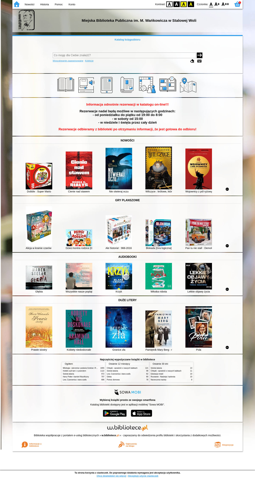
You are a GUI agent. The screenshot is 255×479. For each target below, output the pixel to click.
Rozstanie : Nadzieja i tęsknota (163, 377)
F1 (217, 3)
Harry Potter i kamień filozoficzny (76, 377)
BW (176, 3)
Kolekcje (89, 60)
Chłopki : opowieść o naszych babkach (122, 368)
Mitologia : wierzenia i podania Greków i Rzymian (82, 368)
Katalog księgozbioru (127, 39)
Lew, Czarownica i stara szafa (74, 380)
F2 (225, 3)
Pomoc (59, 4)
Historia (44, 4)
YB (184, 3)
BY (191, 3)
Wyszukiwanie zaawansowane (68, 60)
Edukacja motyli (157, 374)
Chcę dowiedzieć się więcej (111, 476)
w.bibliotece (110, 435)
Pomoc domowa (113, 380)
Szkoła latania (68, 374)
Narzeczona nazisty (158, 380)
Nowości (29, 4)
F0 (211, 3)
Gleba (109, 377)
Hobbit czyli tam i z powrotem (74, 371)
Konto (72, 4)
